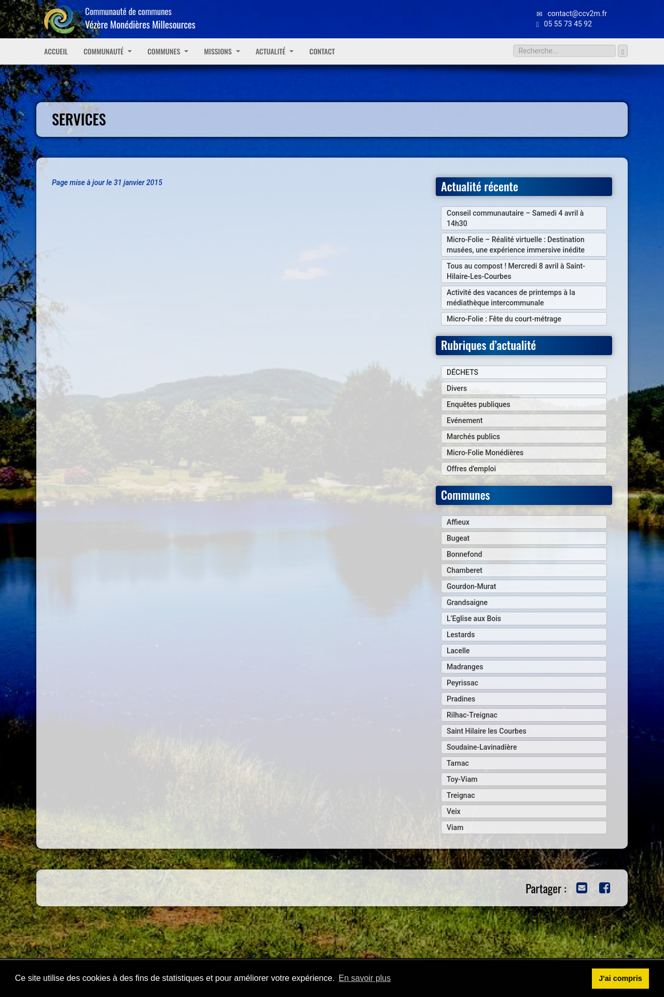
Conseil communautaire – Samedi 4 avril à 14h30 (515, 218)
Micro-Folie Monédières (485, 452)
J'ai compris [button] (620, 978)
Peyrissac (462, 683)
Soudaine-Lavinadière (482, 747)
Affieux (458, 522)
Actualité (275, 51)
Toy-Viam (462, 779)
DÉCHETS (462, 372)
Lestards (461, 634)
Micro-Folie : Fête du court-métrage (504, 319)
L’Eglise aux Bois (474, 618)
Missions (222, 51)
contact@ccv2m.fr (571, 13)
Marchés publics (473, 436)
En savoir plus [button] (365, 978)
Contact (322, 51)
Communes (167, 51)
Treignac (461, 795)
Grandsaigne (467, 602)
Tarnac (458, 763)
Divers (457, 388)
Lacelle (458, 651)
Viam (455, 827)
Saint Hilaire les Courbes (487, 731)
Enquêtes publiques (478, 404)
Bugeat (458, 538)
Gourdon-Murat (471, 586)
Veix (454, 811)
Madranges (465, 667)
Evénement (465, 420)
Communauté (108, 51)
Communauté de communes (140, 18)
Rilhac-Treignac (472, 715)
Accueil (56, 51)
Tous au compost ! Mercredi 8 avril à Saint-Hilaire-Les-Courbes (516, 271)
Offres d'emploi (471, 469)
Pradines (461, 699)
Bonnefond (464, 554)
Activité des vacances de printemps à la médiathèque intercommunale (511, 297)
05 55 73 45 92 (564, 24)
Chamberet (464, 570)
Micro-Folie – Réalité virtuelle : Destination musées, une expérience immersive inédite (516, 244)
